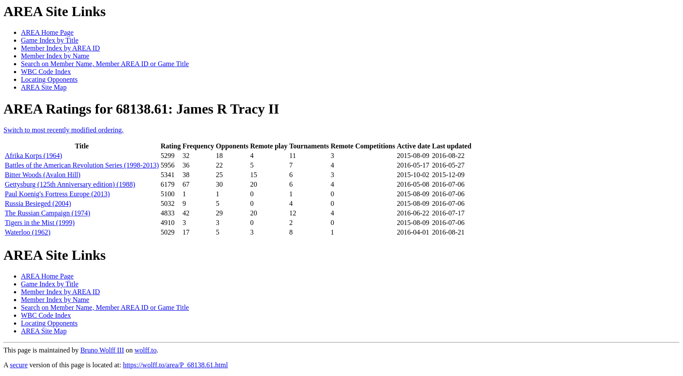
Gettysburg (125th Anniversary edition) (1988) (70, 184)
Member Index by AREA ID (60, 48)
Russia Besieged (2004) (38, 203)
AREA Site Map (44, 87)
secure (19, 365)
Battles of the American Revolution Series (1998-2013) (82, 165)
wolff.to (146, 350)
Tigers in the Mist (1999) (39, 222)
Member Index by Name (55, 56)
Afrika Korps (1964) (33, 155)
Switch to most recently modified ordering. (63, 130)
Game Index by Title (49, 40)
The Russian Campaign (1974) (47, 213)
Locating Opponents (49, 79)
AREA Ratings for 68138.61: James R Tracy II (141, 109)
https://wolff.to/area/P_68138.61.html (175, 365)
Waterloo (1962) (28, 232)
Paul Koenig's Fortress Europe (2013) (57, 194)
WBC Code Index (46, 71)
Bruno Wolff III (102, 350)
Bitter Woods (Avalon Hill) (43, 174)
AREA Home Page (47, 32)
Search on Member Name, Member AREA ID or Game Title (105, 63)
